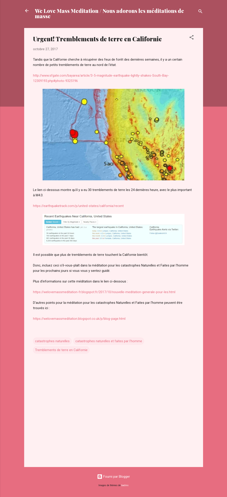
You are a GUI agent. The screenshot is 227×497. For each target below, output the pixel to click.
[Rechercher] (200, 12)
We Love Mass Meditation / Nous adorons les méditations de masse (109, 13)
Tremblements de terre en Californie (61, 350)
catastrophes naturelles (52, 341)
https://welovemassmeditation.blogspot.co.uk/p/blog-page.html (79, 319)
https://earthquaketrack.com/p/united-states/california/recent (78, 206)
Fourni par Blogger (113, 477)
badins (125, 485)
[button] (191, 38)
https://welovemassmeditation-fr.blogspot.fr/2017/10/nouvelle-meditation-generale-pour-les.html (104, 292)
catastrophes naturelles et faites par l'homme (108, 341)
